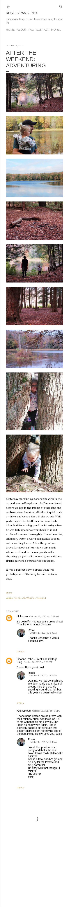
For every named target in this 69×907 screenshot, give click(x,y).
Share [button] (9, 592)
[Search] (61, 5)
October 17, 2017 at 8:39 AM (43, 633)
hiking (17, 597)
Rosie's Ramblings (22, 13)
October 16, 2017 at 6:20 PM (38, 662)
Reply (20, 651)
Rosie (31, 630)
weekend (41, 597)
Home (10, 29)
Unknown (22, 616)
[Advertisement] (34, 874)
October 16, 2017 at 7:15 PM (46, 711)
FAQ (31, 29)
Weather (30, 597)
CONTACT (42, 29)
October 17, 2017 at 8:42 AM (43, 742)
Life (23, 597)
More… (56, 29)
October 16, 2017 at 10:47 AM (44, 616)
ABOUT (21, 29)
